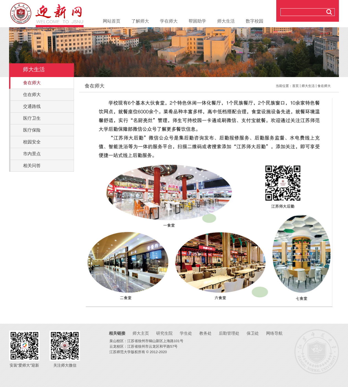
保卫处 (253, 333)
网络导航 (274, 333)
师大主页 (140, 333)
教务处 (205, 333)
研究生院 (164, 333)
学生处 (186, 333)
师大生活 (308, 86)
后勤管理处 (229, 333)
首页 (295, 86)
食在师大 (324, 86)
